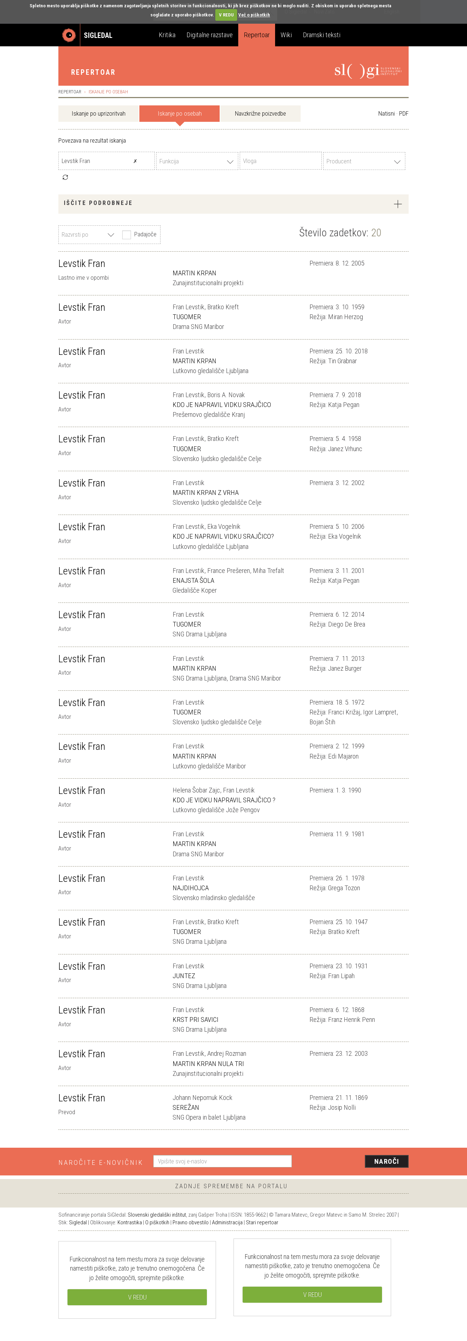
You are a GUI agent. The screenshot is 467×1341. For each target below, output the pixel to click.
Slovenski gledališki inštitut (157, 1215)
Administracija (227, 1222)
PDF (404, 113)
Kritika (167, 35)
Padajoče (138, 235)
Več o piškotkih (254, 15)
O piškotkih (157, 1222)
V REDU (226, 15)
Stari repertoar (262, 1222)
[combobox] (197, 161)
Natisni (386, 113)
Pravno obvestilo (191, 1222)
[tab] (233, 204)
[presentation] (354, 1162)
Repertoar (257, 35)
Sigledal (78, 1222)
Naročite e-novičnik (100, 1162)
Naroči (387, 1161)
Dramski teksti (321, 35)
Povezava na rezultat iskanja (92, 140)
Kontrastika (129, 1222)
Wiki (286, 35)
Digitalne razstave (209, 35)
